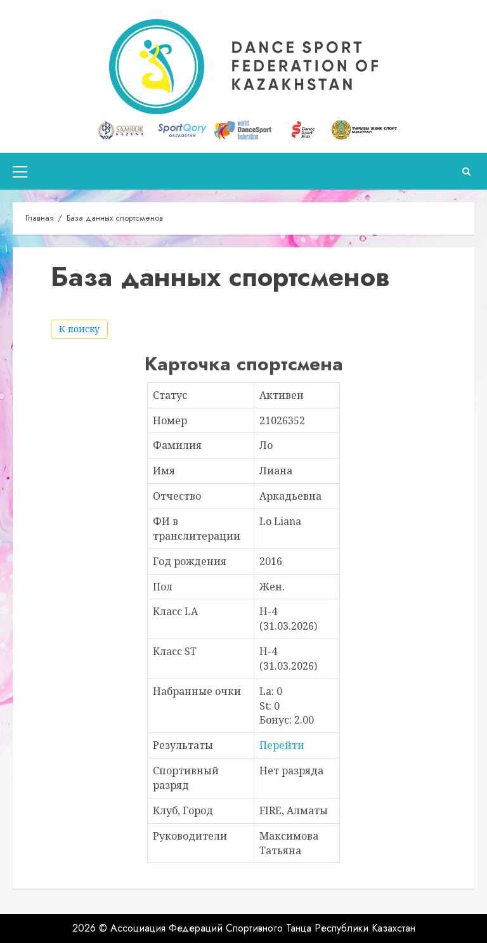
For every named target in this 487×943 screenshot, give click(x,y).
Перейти (281, 745)
